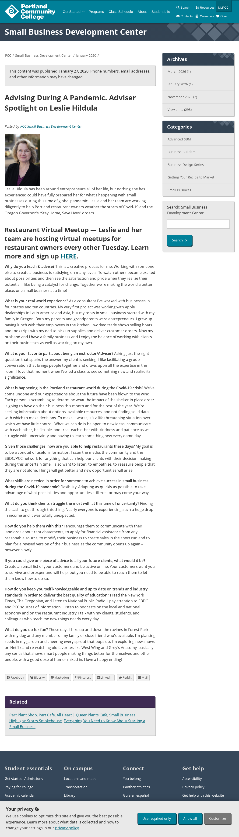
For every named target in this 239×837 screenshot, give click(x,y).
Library (69, 795)
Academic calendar (20, 795)
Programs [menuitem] (96, 12)
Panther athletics (136, 787)
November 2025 (182, 97)
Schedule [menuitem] (121, 12)
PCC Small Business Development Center (51, 126)
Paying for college (19, 787)
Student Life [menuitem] (160, 12)
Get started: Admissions (24, 778)
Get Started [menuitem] (72, 12)
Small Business (179, 190)
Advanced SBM (179, 139)
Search (179, 240)
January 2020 (86, 55)
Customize (217, 818)
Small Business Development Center (76, 31)
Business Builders (182, 152)
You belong (132, 778)
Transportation (76, 787)
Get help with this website (203, 795)
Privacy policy (193, 787)
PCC (8, 55)
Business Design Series (186, 164)
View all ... (180, 109)
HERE (68, 256)
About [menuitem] (142, 12)
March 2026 (179, 71)
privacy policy (67, 827)
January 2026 (180, 84)
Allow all (190, 818)
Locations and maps (80, 778)
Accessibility (192, 778)
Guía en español (136, 795)
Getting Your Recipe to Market (191, 177)
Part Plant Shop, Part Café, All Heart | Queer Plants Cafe (58, 715)
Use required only (156, 818)
